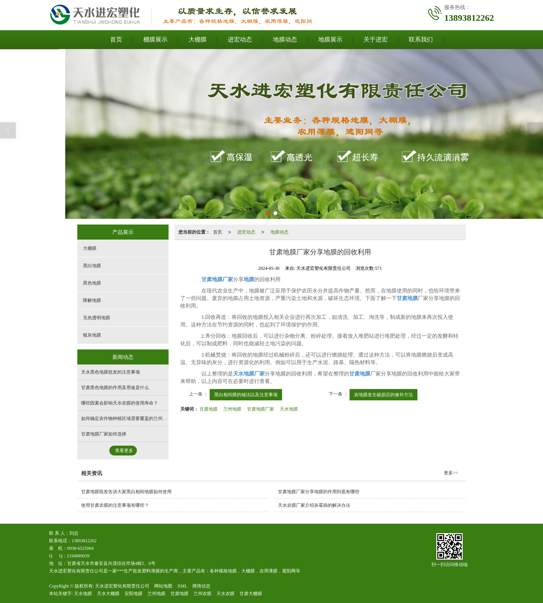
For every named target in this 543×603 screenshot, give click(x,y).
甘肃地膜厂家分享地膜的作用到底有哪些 (318, 491)
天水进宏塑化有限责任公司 (122, 586)
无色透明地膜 (96, 317)
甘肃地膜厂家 (260, 409)
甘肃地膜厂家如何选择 (103, 434)
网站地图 (163, 586)
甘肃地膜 (208, 409)
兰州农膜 (202, 593)
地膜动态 (285, 39)
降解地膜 (92, 300)
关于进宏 (376, 39)
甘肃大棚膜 (250, 593)
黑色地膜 (92, 283)
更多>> (451, 472)
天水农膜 (225, 593)
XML (182, 586)
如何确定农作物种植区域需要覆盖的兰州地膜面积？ (133, 418)
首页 (116, 39)
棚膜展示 (155, 39)
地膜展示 (330, 39)
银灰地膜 (92, 335)
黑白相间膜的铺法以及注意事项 (246, 394)
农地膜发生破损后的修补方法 (383, 394)
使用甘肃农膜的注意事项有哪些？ (115, 505)
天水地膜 (289, 409)
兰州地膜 (232, 409)
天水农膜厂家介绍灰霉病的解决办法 (314, 505)
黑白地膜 (92, 265)
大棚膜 (198, 39)
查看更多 (124, 450)
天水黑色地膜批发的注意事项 (110, 372)
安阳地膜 (133, 593)
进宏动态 (240, 39)
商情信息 (201, 586)
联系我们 (421, 39)
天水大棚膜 (108, 593)
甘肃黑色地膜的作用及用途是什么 (115, 387)
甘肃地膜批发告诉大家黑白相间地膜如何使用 (126, 491)
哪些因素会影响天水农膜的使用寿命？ (119, 403)
